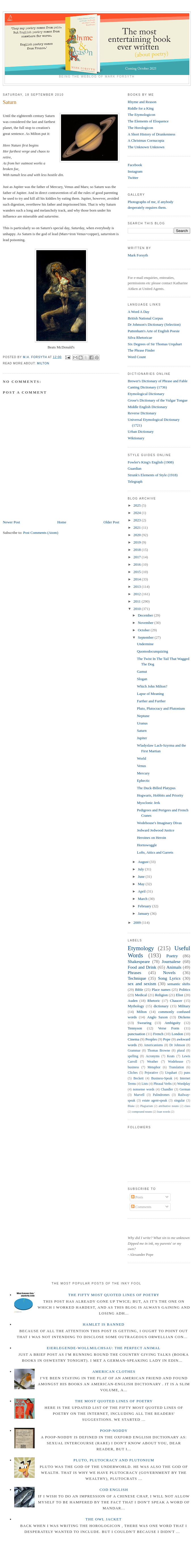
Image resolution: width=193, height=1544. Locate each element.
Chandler (167, 1089)
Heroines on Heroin (151, 837)
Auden (133, 1000)
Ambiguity (173, 1023)
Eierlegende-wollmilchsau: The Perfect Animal (104, 1348)
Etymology (141, 948)
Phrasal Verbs (163, 1084)
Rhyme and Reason (142, 102)
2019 (137, 542)
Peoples (151, 1039)
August (144, 862)
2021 (137, 527)
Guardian (134, 468)
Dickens (184, 1017)
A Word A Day (138, 312)
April (142, 891)
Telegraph (135, 481)
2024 (137, 513)
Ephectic (143, 780)
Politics (184, 989)
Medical (141, 995)
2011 (137, 601)
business (133, 1067)
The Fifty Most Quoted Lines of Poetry (114, 1295)
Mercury (143, 773)
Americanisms (153, 1045)
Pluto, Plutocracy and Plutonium (161, 708)
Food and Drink (142, 967)
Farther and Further (151, 701)
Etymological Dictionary (146, 394)
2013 (137, 586)
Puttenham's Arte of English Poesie (154, 331)
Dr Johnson (177, 1045)
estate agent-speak (154, 1100)
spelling (133, 1056)
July (141, 869)
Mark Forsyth (138, 255)
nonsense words (143, 1089)
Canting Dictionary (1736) (147, 387)
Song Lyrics (169, 978)
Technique (137, 978)
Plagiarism (146, 1106)
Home (61, 522)
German (184, 1089)
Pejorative (151, 1073)
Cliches (133, 1073)
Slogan (142, 679)
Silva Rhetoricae (140, 337)
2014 (137, 579)
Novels (169, 972)
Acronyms (153, 1056)
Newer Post (11, 522)
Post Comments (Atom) (40, 532)
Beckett (138, 1078)
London (177, 1034)
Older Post (111, 522)
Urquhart (171, 1073)
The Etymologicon (141, 114)
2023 (137, 520)
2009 (137, 922)
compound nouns (142, 1111)
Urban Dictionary (141, 431)
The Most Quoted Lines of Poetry (114, 1401)
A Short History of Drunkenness (151, 134)
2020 (137, 535)
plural (181, 1050)
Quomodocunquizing (152, 651)
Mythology (136, 1006)
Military (184, 1006)
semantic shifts (178, 984)
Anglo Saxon (157, 1017)
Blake (131, 1106)
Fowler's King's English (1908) (151, 462)
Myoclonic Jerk (148, 803)
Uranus (142, 723)
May (142, 884)
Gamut (142, 671)
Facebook (135, 165)
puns (187, 1073)
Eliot (179, 995)
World (141, 758)
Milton (43, 363)
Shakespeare (139, 961)
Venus (141, 766)
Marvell (139, 1095)
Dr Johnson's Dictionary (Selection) (154, 324)
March (143, 899)
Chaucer (176, 1000)
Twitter (133, 177)
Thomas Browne (158, 1050)
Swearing (144, 1023)
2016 (137, 564)
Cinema (133, 1039)
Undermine (145, 644)
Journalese (171, 961)
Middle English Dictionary (147, 407)
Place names (161, 989)
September (146, 637)
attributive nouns (168, 1106)
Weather (152, 1062)
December (146, 615)
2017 (137, 557)
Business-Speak (161, 1078)
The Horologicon (140, 128)
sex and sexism (142, 983)
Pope (167, 1039)
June (142, 876)
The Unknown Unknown (146, 147)
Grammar (134, 1050)
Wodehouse (175, 1062)
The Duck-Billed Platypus (156, 788)
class (187, 1106)
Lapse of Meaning (150, 693)
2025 (137, 505)
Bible (139, 989)
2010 (137, 609)
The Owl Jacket (103, 1519)
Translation (176, 1067)
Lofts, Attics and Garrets (155, 852)
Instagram (135, 171)
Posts (137, 1197)
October (144, 630)
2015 (137, 572)
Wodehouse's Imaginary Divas (159, 823)
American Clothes (113, 1371)
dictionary (161, 1006)
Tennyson (135, 1028)
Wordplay (183, 1084)
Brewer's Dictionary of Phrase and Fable (158, 381)
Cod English (114, 1489)
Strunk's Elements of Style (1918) (153, 475)
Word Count (137, 357)
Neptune (143, 716)
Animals (173, 967)
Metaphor (154, 1067)
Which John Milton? (152, 686)
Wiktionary (136, 438)
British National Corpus (145, 318)
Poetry (172, 955)
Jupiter (142, 738)
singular (179, 1100)
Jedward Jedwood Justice (155, 830)
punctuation (136, 1034)
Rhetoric (153, 1000)
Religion (161, 995)
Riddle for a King (141, 108)
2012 (137, 594)
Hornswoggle (147, 845)
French (158, 1034)
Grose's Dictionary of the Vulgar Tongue (158, 400)
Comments (141, 1207)
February (145, 906)
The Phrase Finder (141, 350)
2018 (137, 550)
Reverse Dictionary (142, 413)
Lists (145, 1084)
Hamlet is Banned (104, 1324)
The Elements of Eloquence (148, 121)
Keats (171, 1056)
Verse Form (168, 1028)
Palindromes (161, 1095)
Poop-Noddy (114, 1430)
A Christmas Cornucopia (146, 140)
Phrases (134, 972)
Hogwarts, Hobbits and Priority (160, 795)
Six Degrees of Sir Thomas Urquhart (155, 344)
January (144, 913)
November (146, 622)
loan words (163, 1111)
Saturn (141, 730)
